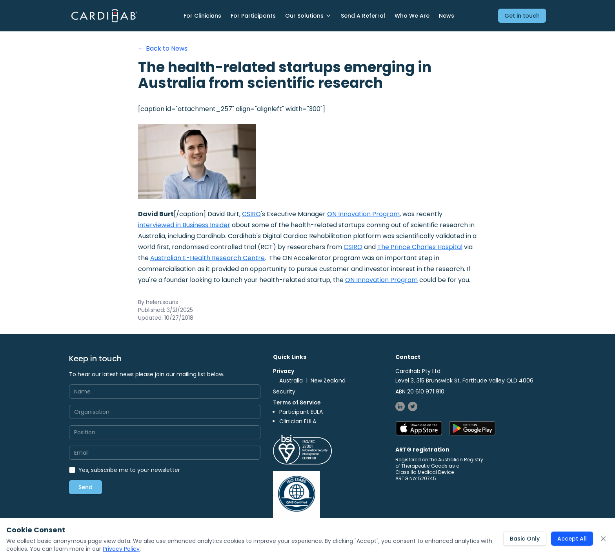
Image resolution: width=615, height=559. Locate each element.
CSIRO (251, 214)
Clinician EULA (297, 421)
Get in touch (522, 16)
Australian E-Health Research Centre (207, 257)
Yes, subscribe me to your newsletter (129, 470)
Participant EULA (301, 412)
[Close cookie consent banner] (603, 538)
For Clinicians (202, 16)
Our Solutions (308, 16)
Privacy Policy (121, 549)
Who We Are (412, 16)
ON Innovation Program (363, 214)
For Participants (253, 16)
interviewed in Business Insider (184, 224)
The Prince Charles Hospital (419, 246)
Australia (291, 380)
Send (85, 487)
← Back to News (162, 48)
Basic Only (525, 539)
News (446, 16)
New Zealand (328, 380)
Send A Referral (363, 16)
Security (284, 391)
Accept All (572, 539)
